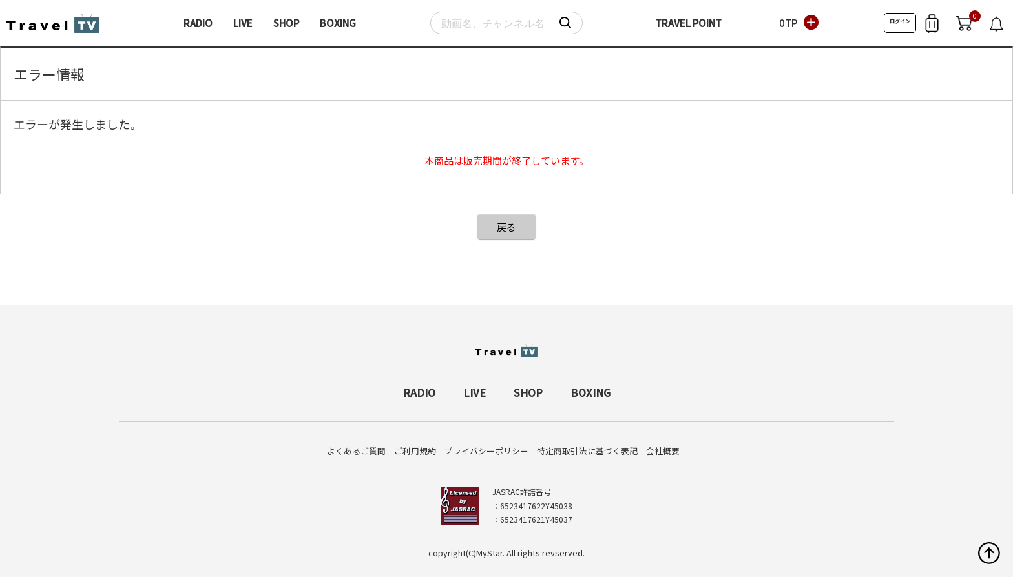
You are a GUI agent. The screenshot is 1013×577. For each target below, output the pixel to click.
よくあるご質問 (356, 451)
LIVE (243, 23)
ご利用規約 (415, 451)
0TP (788, 23)
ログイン (900, 21)
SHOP (286, 23)
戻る (506, 227)
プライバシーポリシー (486, 451)
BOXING (338, 23)
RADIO (198, 23)
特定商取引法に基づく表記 (587, 451)
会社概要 (663, 451)
